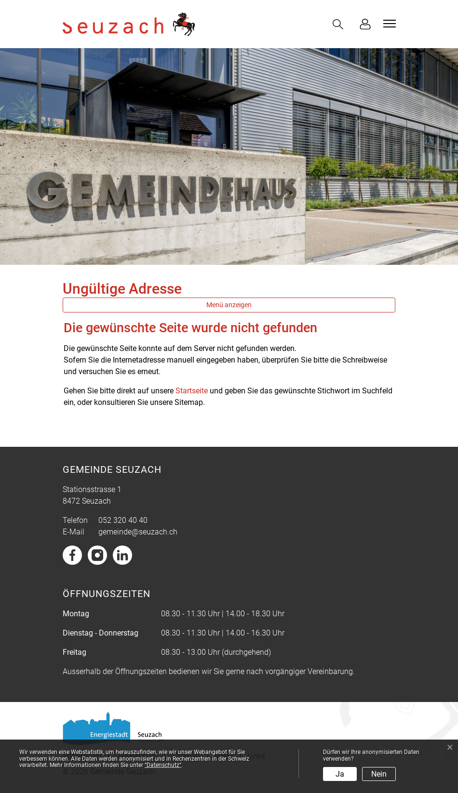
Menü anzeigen (229, 305)
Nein (379, 774)
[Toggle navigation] (388, 23)
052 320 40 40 (123, 520)
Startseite (191, 390)
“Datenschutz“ (163, 765)
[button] (339, 24)
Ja (340, 774)
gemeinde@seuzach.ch (137, 531)
